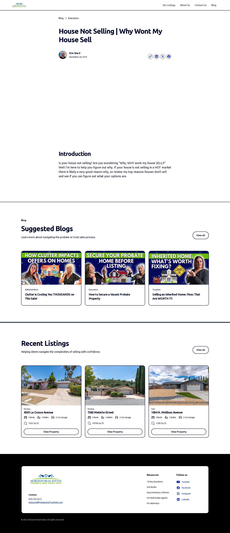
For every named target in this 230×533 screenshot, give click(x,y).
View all (200, 235)
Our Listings (169, 5)
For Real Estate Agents (157, 498)
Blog (213, 5)
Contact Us (201, 5)
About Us (185, 5)
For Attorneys (153, 503)
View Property (51, 431)
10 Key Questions (155, 481)
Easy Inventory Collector (158, 492)
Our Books (152, 487)
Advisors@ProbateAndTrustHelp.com (46, 502)
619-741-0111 (35, 499)
